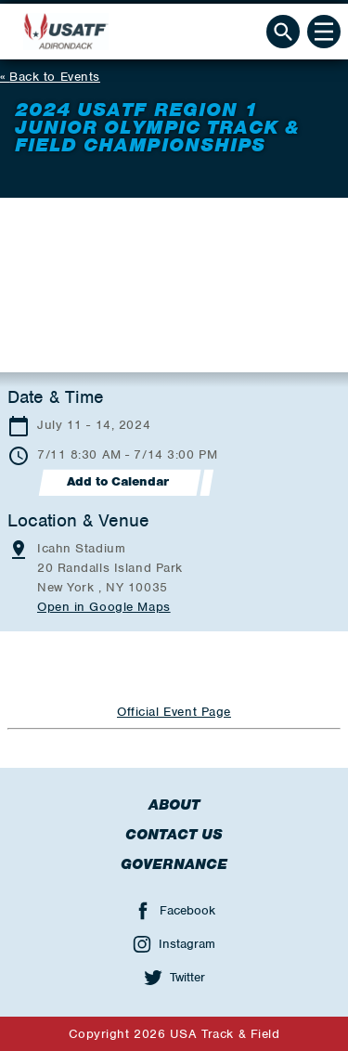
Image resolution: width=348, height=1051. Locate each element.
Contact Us (174, 834)
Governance (174, 864)
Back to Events (54, 76)
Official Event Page (174, 712)
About (174, 805)
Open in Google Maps (104, 607)
